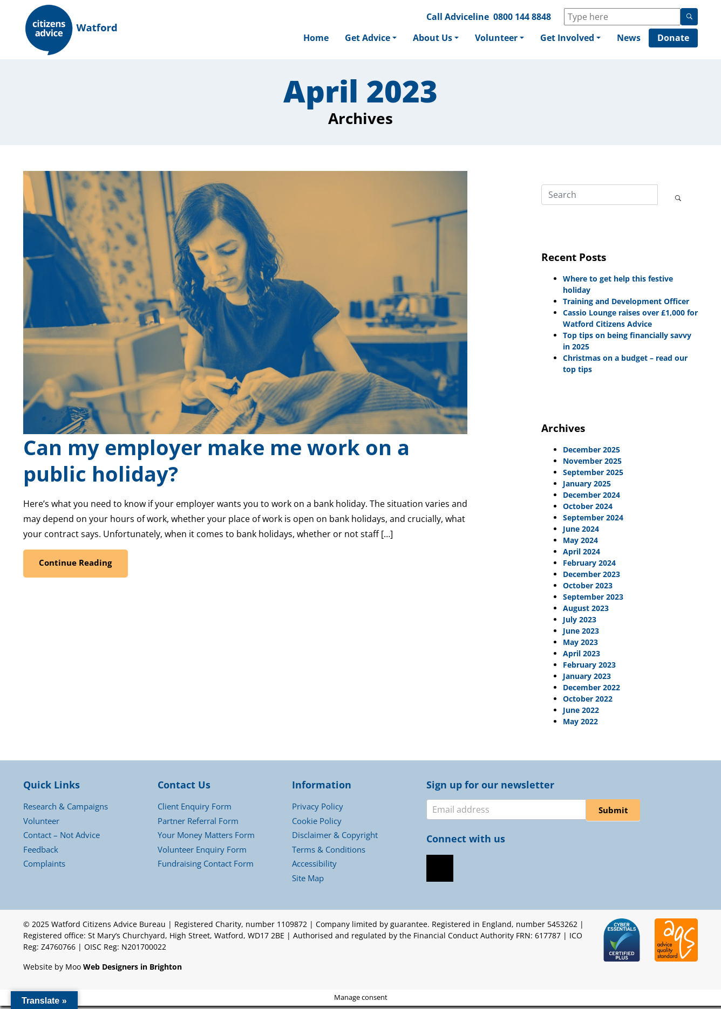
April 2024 (581, 554)
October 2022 (588, 701)
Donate (673, 39)
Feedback (40, 852)
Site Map (308, 880)
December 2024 (591, 497)
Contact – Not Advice (61, 838)
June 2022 (581, 713)
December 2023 (591, 577)
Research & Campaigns (65, 809)
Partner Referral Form (198, 823)
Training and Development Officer (626, 304)
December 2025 (591, 452)
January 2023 (587, 679)
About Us (432, 39)
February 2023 (589, 667)
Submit (613, 813)
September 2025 (593, 475)
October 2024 (588, 509)
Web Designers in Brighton (132, 970)
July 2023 (579, 622)
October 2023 (588, 588)
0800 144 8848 (522, 17)
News (629, 39)
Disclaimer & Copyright (335, 838)
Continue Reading (75, 565)
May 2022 (580, 724)
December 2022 (591, 690)
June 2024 (581, 531)
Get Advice (367, 39)
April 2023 (581, 656)
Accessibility (314, 866)
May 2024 (580, 543)
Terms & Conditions (328, 852)
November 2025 (592, 463)
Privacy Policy (317, 809)
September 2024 (593, 520)
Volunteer (496, 39)
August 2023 (586, 611)
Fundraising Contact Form (206, 866)
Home (316, 39)
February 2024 (589, 565)
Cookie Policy (317, 823)
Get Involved (567, 39)
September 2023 (593, 599)
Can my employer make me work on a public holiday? (216, 463)
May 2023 (580, 645)
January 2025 (587, 486)
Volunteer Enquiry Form (202, 852)
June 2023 (581, 633)
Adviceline (467, 17)
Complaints (44, 866)
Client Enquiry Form (195, 809)
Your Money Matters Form (206, 838)
